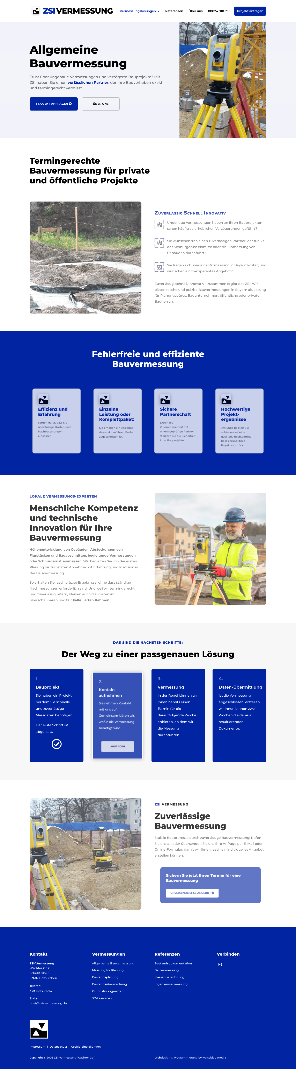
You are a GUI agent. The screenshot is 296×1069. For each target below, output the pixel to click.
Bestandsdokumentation (173, 963)
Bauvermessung (167, 970)
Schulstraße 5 (39, 973)
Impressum (37, 1046)
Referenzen (174, 11)
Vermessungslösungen (138, 11)
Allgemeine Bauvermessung (113, 963)
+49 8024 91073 (41, 991)
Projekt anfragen (250, 11)
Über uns (195, 11)
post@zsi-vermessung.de (48, 1003)
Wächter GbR (40, 968)
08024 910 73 (218, 11)
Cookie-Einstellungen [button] (86, 1046)
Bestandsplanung (105, 977)
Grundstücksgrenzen (108, 991)
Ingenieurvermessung (171, 984)
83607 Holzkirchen (43, 978)
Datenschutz (58, 1046)
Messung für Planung (108, 970)
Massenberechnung (169, 977)
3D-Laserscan (102, 998)
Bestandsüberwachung (109, 984)
